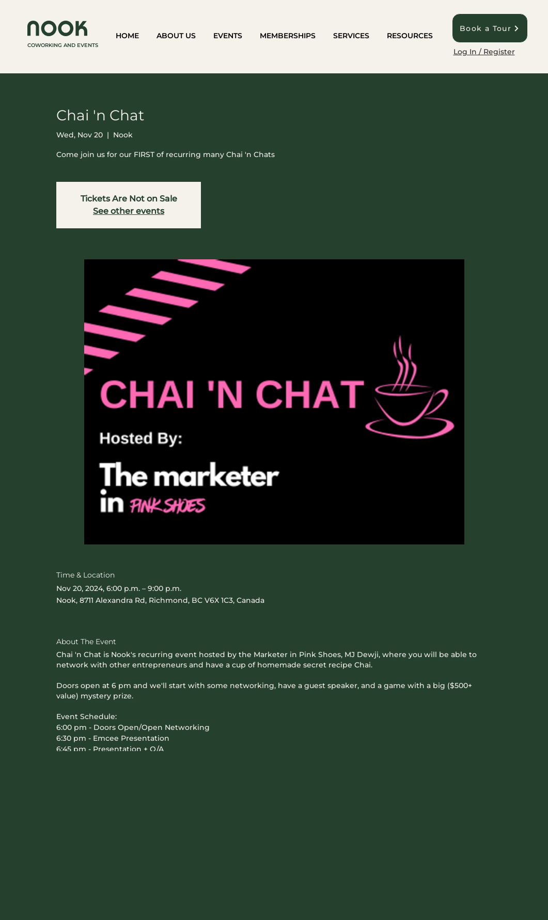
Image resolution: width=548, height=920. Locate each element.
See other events (128, 211)
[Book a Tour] (490, 28)
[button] (176, 36)
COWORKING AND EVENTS (62, 45)
